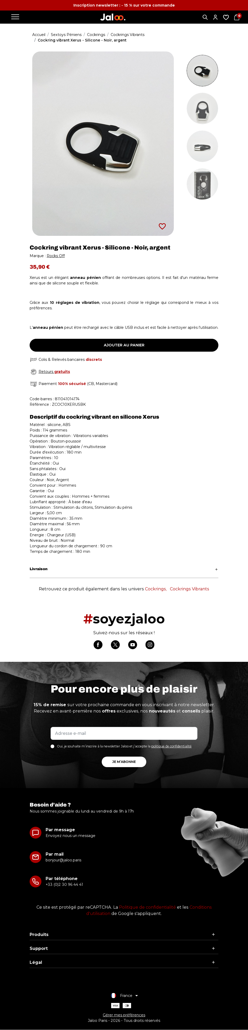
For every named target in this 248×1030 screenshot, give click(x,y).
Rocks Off (56, 255)
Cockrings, (156, 588)
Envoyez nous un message (70, 836)
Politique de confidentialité (147, 907)
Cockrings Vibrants (189, 588)
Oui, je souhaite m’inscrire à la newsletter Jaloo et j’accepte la (124, 746)
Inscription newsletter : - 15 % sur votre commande (124, 5)
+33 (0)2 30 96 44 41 (64, 884)
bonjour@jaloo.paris (63, 860)
